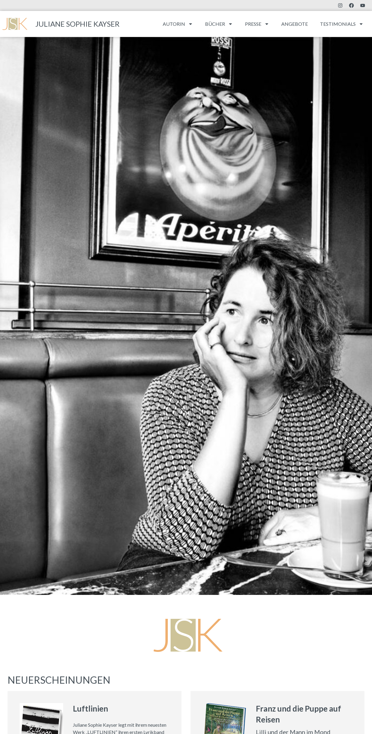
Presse (257, 23)
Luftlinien (90, 708)
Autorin (178, 23)
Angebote (294, 24)
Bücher (219, 23)
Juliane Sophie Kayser (77, 23)
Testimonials (342, 23)
